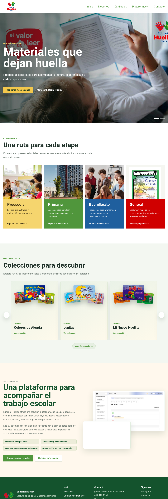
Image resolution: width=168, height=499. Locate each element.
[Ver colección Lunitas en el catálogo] (84, 310)
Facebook (145, 495)
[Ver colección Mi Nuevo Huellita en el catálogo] (133, 310)
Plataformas (139, 6)
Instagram (146, 491)
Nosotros (103, 6)
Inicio (90, 6)
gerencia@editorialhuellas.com (109, 491)
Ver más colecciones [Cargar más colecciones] (84, 346)
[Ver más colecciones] (161, 315)
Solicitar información (48, 458)
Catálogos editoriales (74, 495)
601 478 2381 (101, 495)
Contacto (159, 6)
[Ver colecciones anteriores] (6, 315)
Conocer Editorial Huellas (51, 90)
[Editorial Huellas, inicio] (11, 6)
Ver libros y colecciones (18, 90)
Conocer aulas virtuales (18, 458)
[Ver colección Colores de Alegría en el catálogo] (34, 310)
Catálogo (119, 6)
